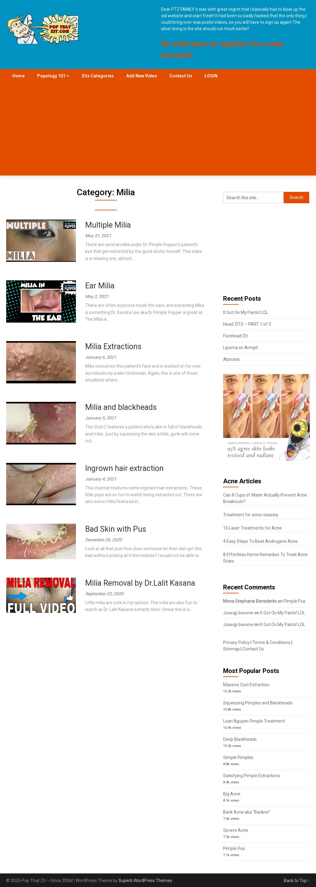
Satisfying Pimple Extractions (251, 775)
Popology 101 (51, 75)
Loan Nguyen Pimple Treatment (254, 721)
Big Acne (231, 793)
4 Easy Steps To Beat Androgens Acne (260, 541)
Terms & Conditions (271, 642)
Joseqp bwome (238, 612)
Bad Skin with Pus (115, 529)
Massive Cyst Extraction (246, 684)
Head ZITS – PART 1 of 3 (247, 324)
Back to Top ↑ (297, 880)
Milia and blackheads (121, 407)
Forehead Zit (235, 335)
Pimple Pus (295, 601)
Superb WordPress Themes (145, 880)
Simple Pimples (238, 757)
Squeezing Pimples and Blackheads (258, 702)
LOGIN (211, 75)
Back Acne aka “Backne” (246, 812)
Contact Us (180, 75)
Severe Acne (235, 830)
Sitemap (231, 648)
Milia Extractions (113, 346)
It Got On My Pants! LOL (245, 312)
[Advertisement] (158, 129)
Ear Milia (99, 285)
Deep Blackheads (240, 739)
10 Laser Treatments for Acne (252, 528)
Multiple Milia (108, 225)
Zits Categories (97, 75)
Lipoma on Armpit (240, 347)
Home (18, 75)
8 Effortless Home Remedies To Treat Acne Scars (265, 557)
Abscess (231, 359)
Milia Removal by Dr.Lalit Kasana (140, 583)
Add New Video (141, 75)
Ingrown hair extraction (124, 468)
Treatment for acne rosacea (250, 514)
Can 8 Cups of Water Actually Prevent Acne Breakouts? (265, 498)
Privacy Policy (236, 642)
